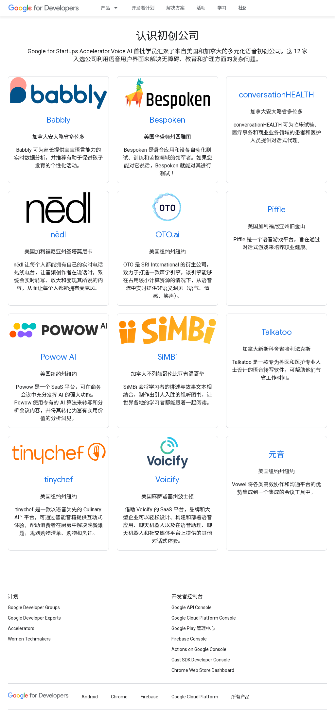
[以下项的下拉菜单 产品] (118, 8)
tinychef (58, 480)
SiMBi (167, 357)
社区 (242, 8)
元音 (276, 454)
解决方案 (175, 8)
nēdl (58, 235)
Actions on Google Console (198, 649)
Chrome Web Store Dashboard (202, 670)
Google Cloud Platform (194, 696)
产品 (105, 8)
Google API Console (191, 607)
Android (89, 696)
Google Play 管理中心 (193, 628)
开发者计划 (143, 8)
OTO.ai (167, 235)
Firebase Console (189, 638)
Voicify (167, 480)
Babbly (58, 120)
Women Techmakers (29, 638)
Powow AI (58, 357)
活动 (200, 8)
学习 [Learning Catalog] (221, 8)
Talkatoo (276, 332)
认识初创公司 (167, 35)
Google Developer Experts (34, 618)
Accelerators (21, 628)
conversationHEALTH (276, 95)
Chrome (119, 696)
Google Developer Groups (34, 607)
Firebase (149, 696)
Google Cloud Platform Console (203, 618)
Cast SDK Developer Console (200, 659)
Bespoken (167, 120)
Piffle (277, 209)
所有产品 (240, 696)
